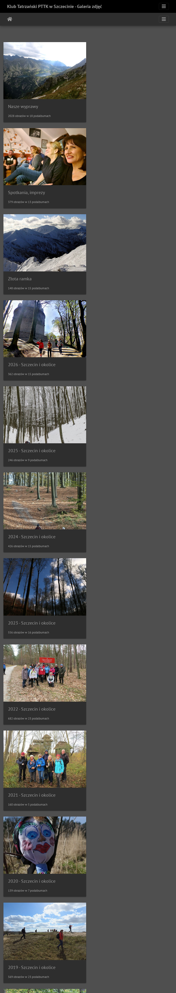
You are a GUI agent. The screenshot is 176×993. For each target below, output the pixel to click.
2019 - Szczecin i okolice (31, 530)
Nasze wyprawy (23, 105)
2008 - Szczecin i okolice (119, 956)
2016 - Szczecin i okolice (119, 616)
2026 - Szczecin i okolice (119, 190)
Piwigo (97, 983)
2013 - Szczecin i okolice (31, 785)
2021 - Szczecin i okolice (31, 445)
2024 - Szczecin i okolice (119, 275)
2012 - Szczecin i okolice (119, 786)
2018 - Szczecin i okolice (119, 530)
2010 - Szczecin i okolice (119, 871)
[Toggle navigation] (164, 6)
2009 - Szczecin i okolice (31, 956)
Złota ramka (20, 190)
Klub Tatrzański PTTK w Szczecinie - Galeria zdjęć (54, 6)
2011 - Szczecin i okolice (31, 871)
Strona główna (9, 19)
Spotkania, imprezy (114, 105)
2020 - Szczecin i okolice (119, 445)
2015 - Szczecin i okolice (31, 700)
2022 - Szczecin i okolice (119, 360)
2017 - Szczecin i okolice (31, 615)
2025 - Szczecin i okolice (31, 275)
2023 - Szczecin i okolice (31, 360)
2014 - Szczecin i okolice (119, 701)
